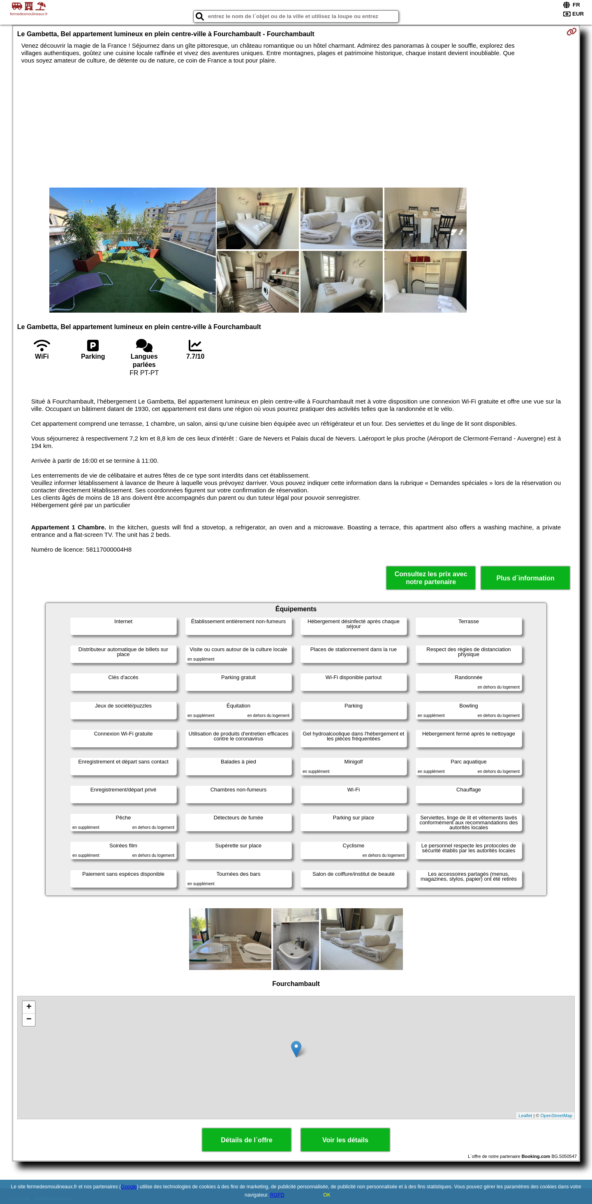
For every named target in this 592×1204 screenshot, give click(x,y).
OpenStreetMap (557, 1115)
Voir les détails (345, 1140)
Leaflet (525, 1115)
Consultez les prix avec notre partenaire (431, 578)
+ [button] (29, 1007)
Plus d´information (526, 578)
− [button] (29, 1020)
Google (129, 1187)
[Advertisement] (296, 125)
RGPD (277, 1195)
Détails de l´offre (246, 1140)
